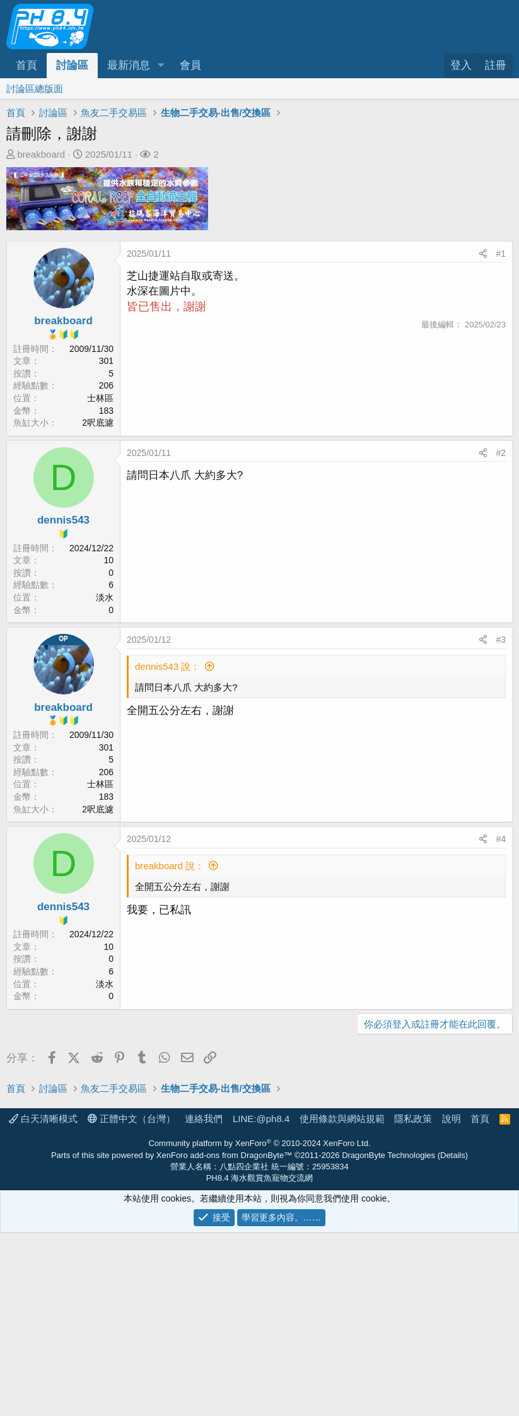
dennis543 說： (167, 666)
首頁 (26, 65)
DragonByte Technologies (388, 1338)
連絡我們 (204, 1301)
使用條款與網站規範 (342, 1301)
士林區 (100, 398)
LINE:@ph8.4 (261, 1301)
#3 (501, 640)
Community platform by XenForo (259, 1326)
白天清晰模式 (43, 1301)
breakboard (41, 154)
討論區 (72, 65)
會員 (190, 65)
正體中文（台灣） (131, 1301)
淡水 (105, 597)
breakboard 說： (169, 865)
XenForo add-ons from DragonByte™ (224, 1338)
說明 (451, 1301)
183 (106, 411)
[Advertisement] (259, 1135)
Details (452, 1338)
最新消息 (128, 65)
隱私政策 (413, 1301)
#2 (501, 453)
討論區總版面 (34, 88)
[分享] (483, 254)
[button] (160, 65)
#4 (501, 839)
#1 (501, 254)
